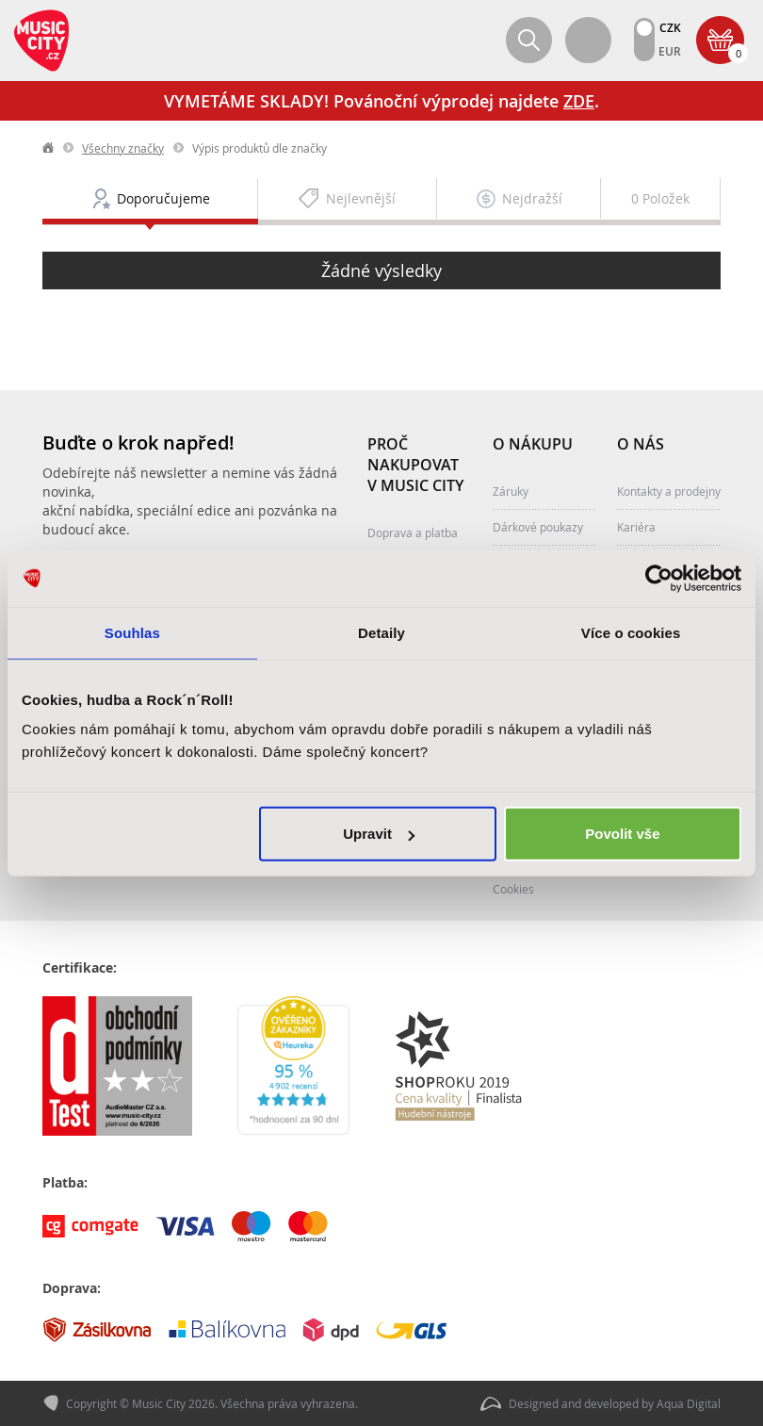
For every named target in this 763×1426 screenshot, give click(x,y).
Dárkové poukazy (538, 526)
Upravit (378, 834)
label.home (49, 148)
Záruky (510, 491)
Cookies (513, 888)
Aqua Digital (689, 1403)
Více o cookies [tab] (631, 632)
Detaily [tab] (381, 632)
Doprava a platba (412, 532)
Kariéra (636, 526)
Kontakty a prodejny (669, 491)
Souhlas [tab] (132, 632)
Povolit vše (622, 834)
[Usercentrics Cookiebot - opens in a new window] (658, 578)
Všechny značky (123, 148)
